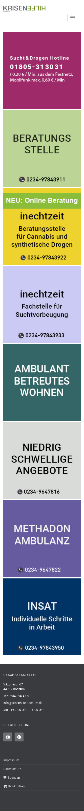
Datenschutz (12, 769)
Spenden (11, 777)
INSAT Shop (14, 786)
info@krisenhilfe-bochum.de (22, 703)
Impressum (11, 760)
